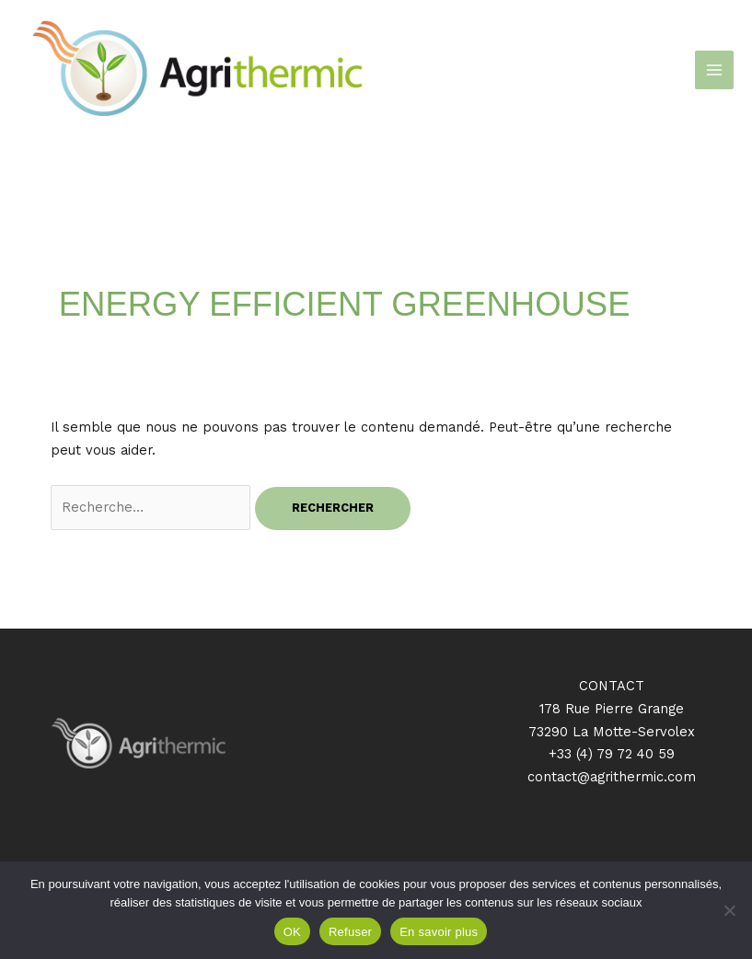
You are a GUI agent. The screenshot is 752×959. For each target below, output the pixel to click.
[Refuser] (729, 910)
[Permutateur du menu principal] (714, 70)
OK (292, 932)
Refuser (350, 932)
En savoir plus (438, 932)
